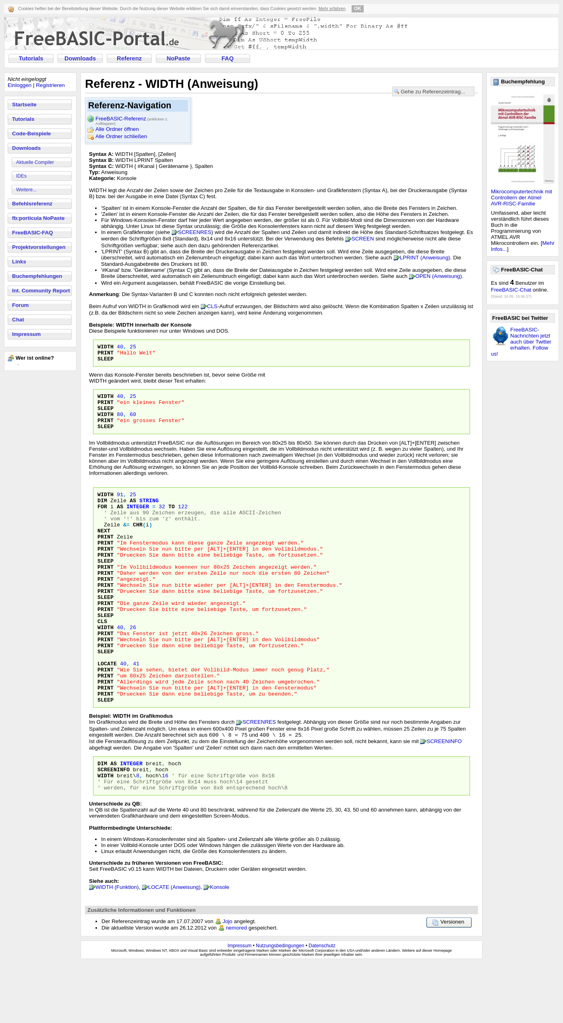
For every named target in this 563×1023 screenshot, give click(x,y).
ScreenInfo (113, 825)
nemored (236, 988)
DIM (102, 513)
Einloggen (19, 85)
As (113, 818)
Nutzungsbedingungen (280, 1006)
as (120, 520)
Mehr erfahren (332, 8)
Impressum (26, 334)
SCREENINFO (444, 795)
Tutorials (31, 58)
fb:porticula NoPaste (38, 218)
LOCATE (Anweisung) (174, 947)
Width (105, 833)
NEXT (103, 549)
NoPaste (178, 58)
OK (357, 8)
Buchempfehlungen (37, 276)
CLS (212, 306)
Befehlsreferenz (32, 204)
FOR (102, 520)
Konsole (219, 947)
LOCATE (107, 709)
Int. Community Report (41, 291)
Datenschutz (321, 1006)
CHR (138, 542)
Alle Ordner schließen (121, 136)
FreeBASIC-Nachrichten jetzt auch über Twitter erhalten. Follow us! (521, 342)
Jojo (227, 981)
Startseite (24, 104)
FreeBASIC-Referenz (131, 119)
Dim (102, 818)
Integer (131, 818)
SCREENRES (194, 232)
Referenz (129, 58)
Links (19, 262)
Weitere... (26, 190)
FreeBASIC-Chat (511, 290)
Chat (18, 320)
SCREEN (363, 239)
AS (133, 513)
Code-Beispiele (31, 133)
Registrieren (50, 85)
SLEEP (105, 362)
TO (171, 520)
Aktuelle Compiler (35, 162)
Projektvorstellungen (39, 247)
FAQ (227, 58)
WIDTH (105, 347)
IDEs (21, 176)
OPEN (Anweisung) (438, 276)
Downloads (80, 58)
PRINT (105, 354)
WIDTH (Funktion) (117, 947)
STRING (149, 513)
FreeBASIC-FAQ (32, 233)
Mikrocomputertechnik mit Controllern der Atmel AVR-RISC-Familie (521, 197)
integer (137, 520)
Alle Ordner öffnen (117, 129)
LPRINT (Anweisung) (425, 258)
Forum (20, 305)
